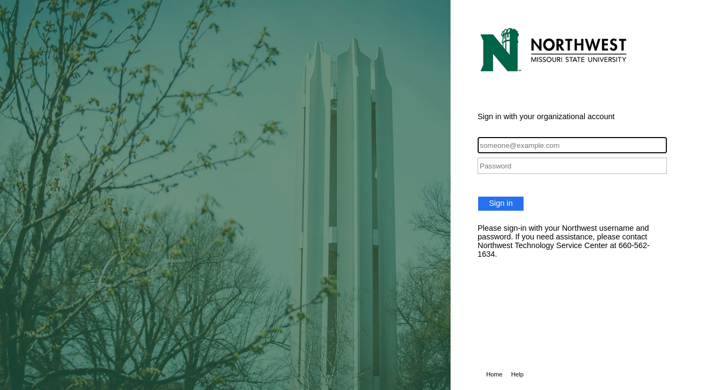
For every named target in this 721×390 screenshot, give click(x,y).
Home (494, 374)
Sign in (501, 203)
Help (517, 374)
